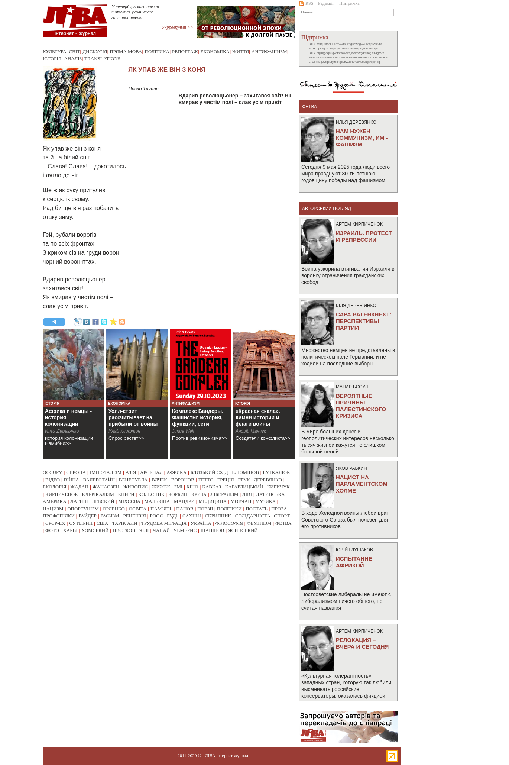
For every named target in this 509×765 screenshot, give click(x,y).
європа (76, 472)
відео (52, 479)
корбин (177, 494)
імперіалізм (105, 472)
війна (71, 479)
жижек (161, 487)
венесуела (133, 479)
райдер (87, 516)
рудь (172, 516)
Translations (102, 58)
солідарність (252, 516)
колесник (151, 494)
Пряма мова (126, 51)
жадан (79, 487)
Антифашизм (269, 51)
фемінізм (259, 523)
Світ (74, 51)
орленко (114, 508)
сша (102, 523)
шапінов (212, 530)
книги (126, 494)
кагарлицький (244, 487)
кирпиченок (61, 494)
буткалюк (276, 472)
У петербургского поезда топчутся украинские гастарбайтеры (135, 12)
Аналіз (73, 58)
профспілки (59, 516)
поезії (205, 508)
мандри (184, 501)
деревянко (268, 479)
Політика (157, 51)
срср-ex (55, 523)
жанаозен (106, 487)
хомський (94, 530)
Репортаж (185, 51)
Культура (55, 51)
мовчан (240, 501)
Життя (240, 51)
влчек (159, 479)
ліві (247, 494)
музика (265, 501)
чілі (144, 530)
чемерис (185, 530)
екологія (55, 487)
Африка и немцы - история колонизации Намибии (68, 420)
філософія (229, 523)
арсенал (151, 472)
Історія (52, 58)
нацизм (53, 508)
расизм (109, 516)
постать (257, 508)
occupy (52, 472)
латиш (79, 501)
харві (70, 530)
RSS (306, 3)
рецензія (134, 516)
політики (229, 508)
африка (177, 472)
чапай (161, 530)
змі (178, 487)
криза (199, 494)
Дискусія (94, 51)
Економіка (215, 51)
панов (184, 508)
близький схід (209, 472)
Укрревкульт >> (177, 27)
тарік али (124, 523)
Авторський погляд (326, 208)
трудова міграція (164, 523)
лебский (103, 501)
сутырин (81, 523)
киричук (278, 487)
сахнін (191, 516)
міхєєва (129, 501)
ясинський (243, 530)
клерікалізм (98, 494)
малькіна (157, 501)
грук (244, 479)
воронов (182, 479)
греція (225, 479)
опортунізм (83, 508)
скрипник (218, 516)
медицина (213, 501)
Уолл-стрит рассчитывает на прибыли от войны (133, 417)
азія (131, 472)
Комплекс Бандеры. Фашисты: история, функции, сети (197, 417)
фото (52, 530)
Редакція (326, 3)
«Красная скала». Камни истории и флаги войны (258, 417)
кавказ (211, 487)
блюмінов (245, 472)
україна (201, 523)
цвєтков (124, 530)
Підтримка (349, 3)
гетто (206, 479)
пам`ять (161, 508)
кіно (192, 487)
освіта (137, 508)
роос (156, 516)
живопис (135, 487)
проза (279, 508)
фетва (283, 523)
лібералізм (225, 494)
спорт (282, 516)
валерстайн (99, 479)
